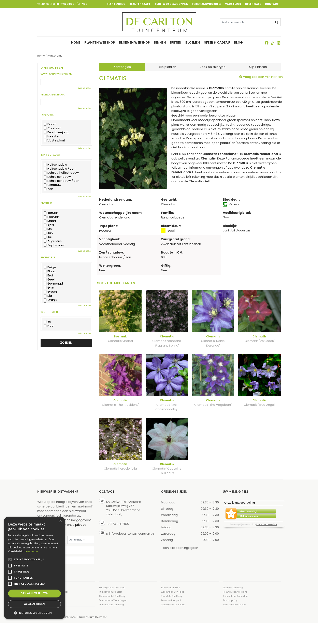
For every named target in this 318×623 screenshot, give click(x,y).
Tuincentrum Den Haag (49, 587)
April (49, 225)
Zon (48, 188)
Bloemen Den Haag (233, 587)
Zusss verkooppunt (171, 600)
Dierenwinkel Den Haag (173, 604)
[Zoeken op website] (250, 22)
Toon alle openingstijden (179, 547)
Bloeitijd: (47, 203)
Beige (50, 267)
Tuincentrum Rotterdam (235, 595)
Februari (51, 216)
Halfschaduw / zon (59, 168)
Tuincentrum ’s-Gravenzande (53, 591)
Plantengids (122, 67)
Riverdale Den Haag (171, 595)
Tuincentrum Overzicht (92, 617)
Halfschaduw (55, 164)
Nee (49, 325)
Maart (50, 220)
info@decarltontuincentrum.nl (131, 533)
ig (279, 43)
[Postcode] (66, 560)
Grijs (49, 287)
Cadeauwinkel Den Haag (112, 595)
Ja (47, 321)
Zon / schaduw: (51, 154)
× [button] (60, 521)
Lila (48, 295)
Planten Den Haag (46, 600)
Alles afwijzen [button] (34, 604)
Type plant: (47, 114)
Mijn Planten (258, 67)
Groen (50, 291)
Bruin (49, 275)
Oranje (50, 299)
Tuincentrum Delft (170, 587)
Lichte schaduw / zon (61, 180)
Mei (48, 229)
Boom (50, 124)
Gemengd (53, 283)
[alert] (34, 568)
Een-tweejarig (56, 132)
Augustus (53, 241)
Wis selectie (84, 88)
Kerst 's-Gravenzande (234, 604)
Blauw (50, 271)
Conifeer (52, 128)
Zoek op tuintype (213, 67)
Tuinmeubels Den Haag (111, 604)
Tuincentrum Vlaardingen (113, 600)
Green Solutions (66, 617)
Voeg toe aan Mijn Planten (263, 77)
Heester (52, 136)
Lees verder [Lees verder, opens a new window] (32, 551)
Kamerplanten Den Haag (112, 587)
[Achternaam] (80, 539)
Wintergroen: (49, 312)
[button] (34, 612)
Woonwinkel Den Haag (172, 591)
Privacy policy (230, 600)
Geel (49, 279)
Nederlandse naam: (53, 94)
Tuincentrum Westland (49, 595)
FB (266, 43)
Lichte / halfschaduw (61, 172)
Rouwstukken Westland (235, 591)
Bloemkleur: (48, 257)
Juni (48, 233)
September (54, 245)
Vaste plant (54, 140)
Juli (48, 237)
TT (273, 43)
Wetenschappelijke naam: (57, 74)
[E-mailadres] (66, 550)
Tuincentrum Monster (110, 591)
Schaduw (52, 184)
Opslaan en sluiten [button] (34, 593)
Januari (51, 212)
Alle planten (167, 67)
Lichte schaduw (57, 176)
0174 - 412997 (120, 524)
